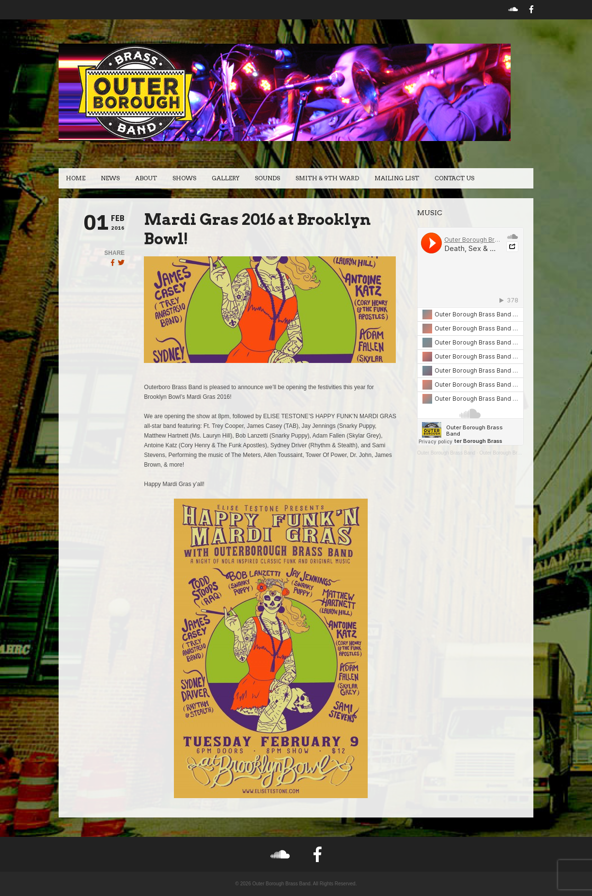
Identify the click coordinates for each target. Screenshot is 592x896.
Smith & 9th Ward (327, 178)
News (110, 178)
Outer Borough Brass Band (446, 453)
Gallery (225, 178)
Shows (184, 178)
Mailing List (396, 178)
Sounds (267, 178)
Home (75, 178)
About (146, 178)
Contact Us (454, 178)
